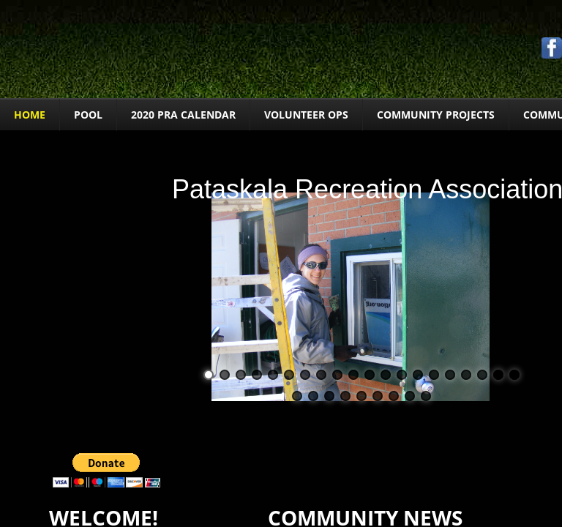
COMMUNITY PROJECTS (436, 115)
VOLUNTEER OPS (306, 115)
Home (29, 115)
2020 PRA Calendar (183, 115)
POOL (88, 115)
